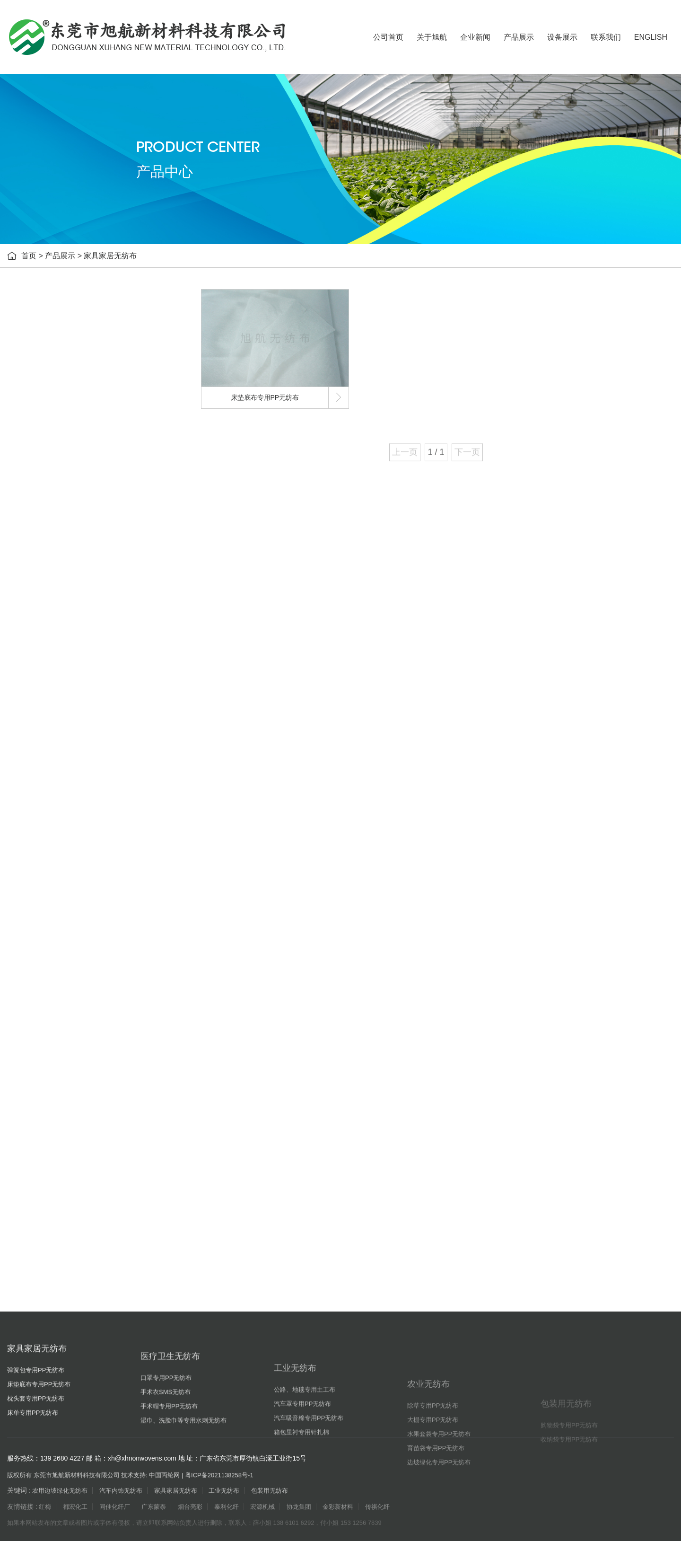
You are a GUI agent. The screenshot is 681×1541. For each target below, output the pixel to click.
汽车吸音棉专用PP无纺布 (83, 667)
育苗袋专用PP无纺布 (76, 809)
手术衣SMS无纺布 (72, 525)
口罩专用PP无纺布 (73, 501)
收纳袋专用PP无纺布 (76, 903)
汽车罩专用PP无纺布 (76, 643)
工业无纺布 (56, 596)
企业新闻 (475, 37)
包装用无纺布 (60, 856)
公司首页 (388, 37)
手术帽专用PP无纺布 (76, 549)
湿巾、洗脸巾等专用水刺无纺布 (91, 572)
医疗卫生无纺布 (63, 478)
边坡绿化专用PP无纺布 (79, 833)
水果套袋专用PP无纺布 (79, 785)
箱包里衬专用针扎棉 (75, 691)
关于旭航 (432, 37)
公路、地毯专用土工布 (78, 620)
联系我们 (606, 37)
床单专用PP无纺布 (73, 454)
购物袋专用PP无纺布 (76, 880)
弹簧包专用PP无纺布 (76, 383)
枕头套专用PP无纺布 (76, 430)
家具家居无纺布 (110, 256)
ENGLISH (650, 37)
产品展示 (519, 37)
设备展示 (562, 37)
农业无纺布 (56, 714)
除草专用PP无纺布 (73, 738)
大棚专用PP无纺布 (73, 762)
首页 (28, 256)
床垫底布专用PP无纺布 (79, 407)
